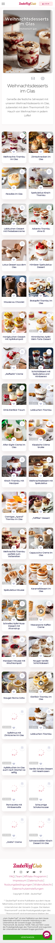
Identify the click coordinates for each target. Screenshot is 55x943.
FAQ (11, 876)
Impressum (19, 880)
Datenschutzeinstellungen (28, 888)
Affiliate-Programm (35, 876)
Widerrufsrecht (43, 884)
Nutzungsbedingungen (18, 884)
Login (45, 4)
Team (19, 876)
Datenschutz (35, 880)
